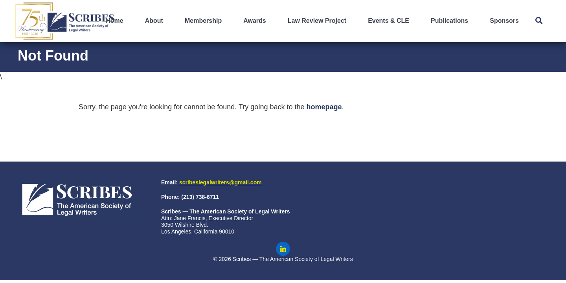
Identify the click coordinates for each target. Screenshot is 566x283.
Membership (203, 20)
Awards (254, 20)
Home (114, 20)
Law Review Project (317, 20)
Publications (449, 20)
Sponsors (504, 20)
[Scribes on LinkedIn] (283, 249)
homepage (324, 107)
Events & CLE (388, 20)
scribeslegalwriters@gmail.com (220, 182)
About (154, 20)
